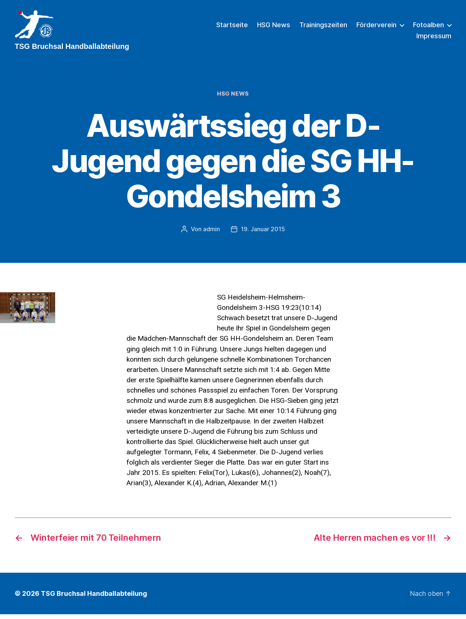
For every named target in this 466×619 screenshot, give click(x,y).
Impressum (433, 38)
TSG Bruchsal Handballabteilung (94, 598)
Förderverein (376, 27)
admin (211, 234)
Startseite (232, 27)
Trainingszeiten (323, 27)
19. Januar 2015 (263, 234)
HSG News (273, 27)
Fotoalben (428, 27)
